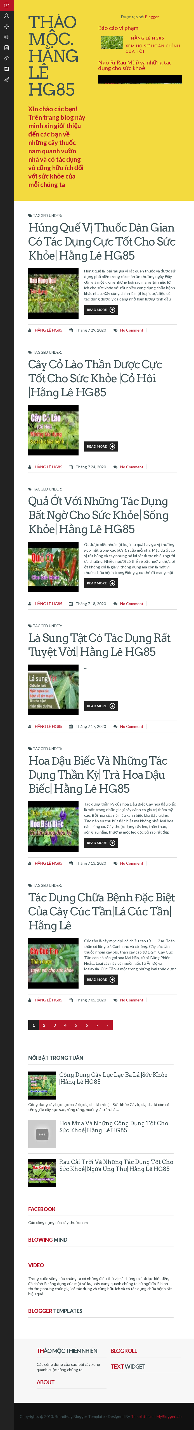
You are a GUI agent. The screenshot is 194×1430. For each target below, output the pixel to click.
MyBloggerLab (169, 1416)
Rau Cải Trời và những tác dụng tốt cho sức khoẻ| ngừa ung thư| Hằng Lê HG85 (116, 1165)
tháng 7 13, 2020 (90, 863)
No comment (131, 330)
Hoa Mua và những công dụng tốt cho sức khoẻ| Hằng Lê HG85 (113, 1127)
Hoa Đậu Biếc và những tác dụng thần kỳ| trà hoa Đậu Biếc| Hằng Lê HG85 (97, 774)
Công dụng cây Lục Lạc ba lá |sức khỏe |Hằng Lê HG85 (113, 1078)
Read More (101, 310)
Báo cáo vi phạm (118, 27)
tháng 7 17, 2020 (90, 726)
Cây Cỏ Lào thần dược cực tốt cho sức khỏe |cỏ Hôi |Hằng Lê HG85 (95, 378)
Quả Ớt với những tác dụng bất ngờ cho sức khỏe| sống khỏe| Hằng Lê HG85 (98, 515)
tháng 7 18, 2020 (90, 603)
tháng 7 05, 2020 (90, 1000)
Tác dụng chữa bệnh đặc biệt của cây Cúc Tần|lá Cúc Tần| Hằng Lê (101, 911)
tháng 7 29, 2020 (90, 330)
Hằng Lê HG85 (147, 38)
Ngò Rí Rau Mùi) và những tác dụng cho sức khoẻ (135, 65)
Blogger (151, 16)
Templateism (142, 1416)
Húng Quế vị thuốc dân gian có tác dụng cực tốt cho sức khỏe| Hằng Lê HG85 (101, 241)
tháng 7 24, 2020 (90, 466)
